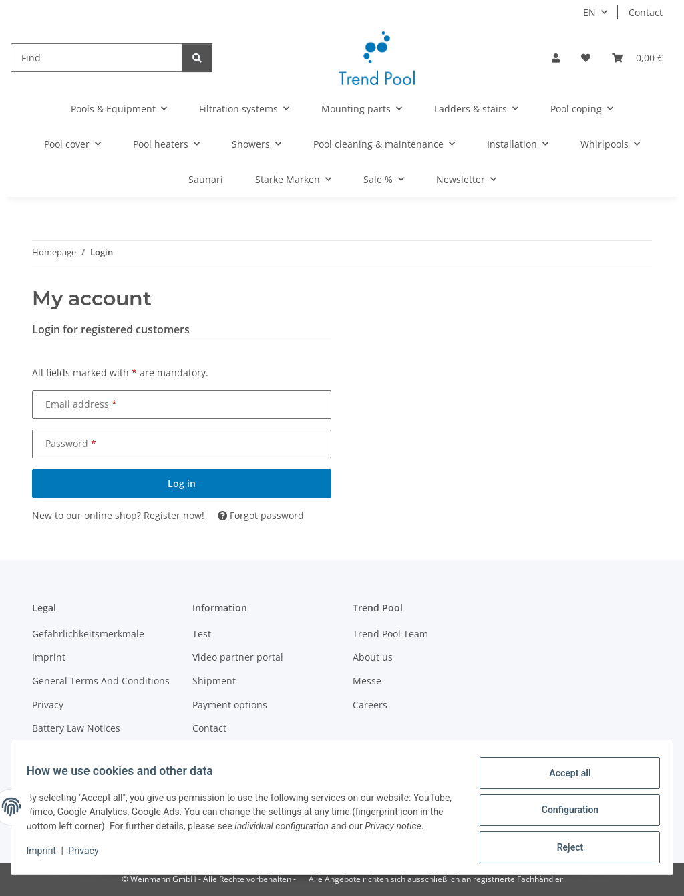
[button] (555, 58)
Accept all (563, 773)
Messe (367, 680)
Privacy (90, 856)
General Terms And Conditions (101, 680)
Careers (370, 704)
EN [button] (589, 12)
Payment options (229, 704)
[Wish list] (585, 58)
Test (201, 633)
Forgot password (261, 515)
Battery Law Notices (76, 728)
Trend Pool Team (390, 633)
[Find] (96, 57)
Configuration (563, 808)
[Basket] (637, 58)
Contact (646, 12)
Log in (182, 483)
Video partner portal (237, 657)
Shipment (214, 680)
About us (373, 657)
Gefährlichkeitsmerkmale (88, 633)
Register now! (174, 515)
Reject (563, 843)
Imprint (47, 856)
